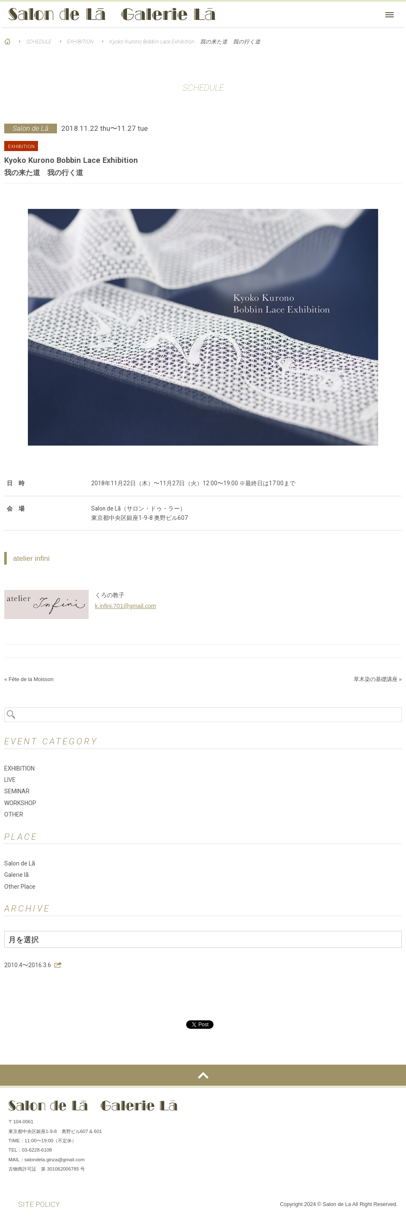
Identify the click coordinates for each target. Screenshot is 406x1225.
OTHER (13, 814)
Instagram (363, 1109)
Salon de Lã (111, 14)
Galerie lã (16, 874)
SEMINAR (17, 791)
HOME (7, 41)
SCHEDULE (38, 41)
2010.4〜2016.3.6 (27, 965)
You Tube (389, 1109)
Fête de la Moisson (30, 679)
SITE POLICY (39, 1204)
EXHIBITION (80, 41)
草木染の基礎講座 (376, 679)
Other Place (19, 886)
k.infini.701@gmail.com (125, 606)
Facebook (338, 1109)
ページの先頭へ (203, 1075)
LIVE (10, 779)
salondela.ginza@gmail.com (54, 1159)
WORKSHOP (20, 803)
